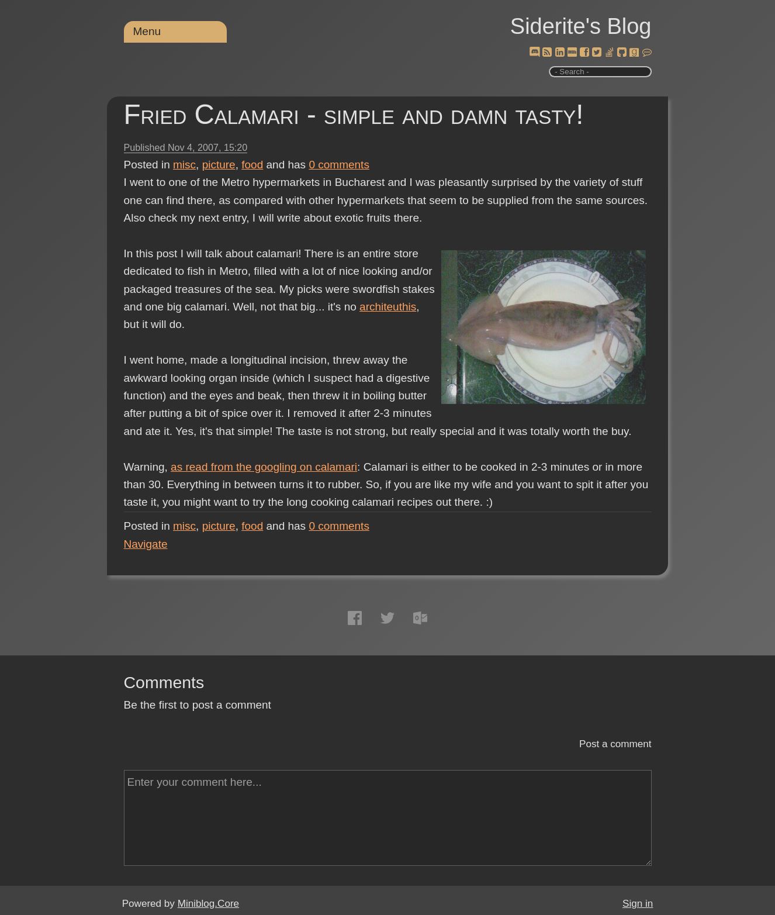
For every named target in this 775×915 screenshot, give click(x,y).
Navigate (146, 544)
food (252, 164)
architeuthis (387, 307)
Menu (147, 31)
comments (339, 164)
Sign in (637, 903)
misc (184, 164)
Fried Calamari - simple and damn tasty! (354, 114)
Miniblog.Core (208, 903)
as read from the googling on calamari (264, 467)
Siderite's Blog (581, 26)
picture (219, 164)
